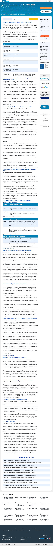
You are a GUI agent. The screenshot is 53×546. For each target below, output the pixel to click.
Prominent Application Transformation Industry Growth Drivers (44, 56)
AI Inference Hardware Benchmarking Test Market (45, 515)
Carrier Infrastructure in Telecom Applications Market (33, 504)
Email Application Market (21, 498)
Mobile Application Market (32, 498)
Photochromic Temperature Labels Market (20, 509)
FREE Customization (33, 19)
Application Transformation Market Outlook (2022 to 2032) (44, 46)
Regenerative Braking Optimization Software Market (45, 509)
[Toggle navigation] (49, 1)
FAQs (44, 530)
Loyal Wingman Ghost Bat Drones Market (45, 520)
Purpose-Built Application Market (8, 503)
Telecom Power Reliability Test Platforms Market (33, 515)
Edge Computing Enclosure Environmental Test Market (20, 515)
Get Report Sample (45, 107)
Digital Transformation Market (45, 503)
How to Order (5, 530)
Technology (46, 67)
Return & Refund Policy (21, 530)
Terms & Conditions (37, 530)
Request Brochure (45, 78)
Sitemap (27, 532)
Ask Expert (45, 97)
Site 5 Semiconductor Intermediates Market (8, 509)
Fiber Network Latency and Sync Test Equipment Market (8, 515)
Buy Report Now (45, 36)
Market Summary (7, 19)
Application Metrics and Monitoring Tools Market (8, 498)
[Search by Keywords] (40, 1)
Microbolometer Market (33, 509)
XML (49, 530)
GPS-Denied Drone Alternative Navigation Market (20, 521)
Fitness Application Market (44, 498)
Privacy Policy (29, 530)
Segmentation (16, 19)
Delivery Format (12, 530)
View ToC (24, 19)
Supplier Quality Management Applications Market (20, 504)
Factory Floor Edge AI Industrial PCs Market (33, 520)
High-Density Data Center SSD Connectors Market (8, 521)
